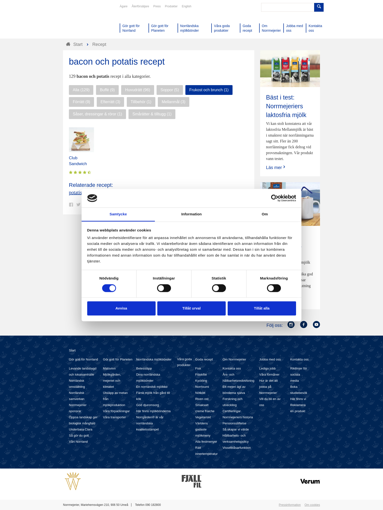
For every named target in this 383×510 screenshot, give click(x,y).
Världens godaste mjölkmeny (202, 429)
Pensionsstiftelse (234, 423)
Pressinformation (290, 505)
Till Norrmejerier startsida (81, 21)
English (186, 6)
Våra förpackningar (116, 411)
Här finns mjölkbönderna (153, 411)
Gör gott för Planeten (118, 359)
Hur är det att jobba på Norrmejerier (268, 387)
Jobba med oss (270, 359)
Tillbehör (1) (141, 102)
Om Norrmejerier (234, 359)
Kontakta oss (232, 368)
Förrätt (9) (81, 102)
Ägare (124, 6)
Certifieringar (232, 411)
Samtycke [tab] (118, 214)
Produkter (171, 6)
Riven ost (201, 399)
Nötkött (200, 393)
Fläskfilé (201, 374)
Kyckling (201, 380)
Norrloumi (202, 387)
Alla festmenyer (206, 441)
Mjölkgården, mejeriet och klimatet (112, 381)
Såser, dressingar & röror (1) (97, 114)
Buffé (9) (107, 90)
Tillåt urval (191, 308)
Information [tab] (191, 214)
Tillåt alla (262, 308)
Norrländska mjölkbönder (153, 359)
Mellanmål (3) (173, 102)
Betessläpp (144, 368)
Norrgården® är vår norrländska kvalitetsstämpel (149, 423)
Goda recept (204, 359)
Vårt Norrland (78, 441)
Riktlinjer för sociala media (298, 374)
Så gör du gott (79, 435)
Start (72, 350)
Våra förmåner (269, 374)
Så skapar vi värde (236, 429)
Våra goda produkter (184, 362)
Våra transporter (114, 417)
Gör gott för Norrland (83, 359)
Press (157, 6)
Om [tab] (265, 214)
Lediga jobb (267, 368)
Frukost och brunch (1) (209, 90)
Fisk (198, 368)
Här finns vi (298, 399)
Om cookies (312, 505)
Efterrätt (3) (110, 102)
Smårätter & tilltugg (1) (151, 114)
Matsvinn (109, 368)
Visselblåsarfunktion (237, 448)
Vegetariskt (203, 417)
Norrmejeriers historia (238, 417)
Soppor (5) (169, 90)
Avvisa (121, 308)
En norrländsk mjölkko (151, 387)
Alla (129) (81, 90)
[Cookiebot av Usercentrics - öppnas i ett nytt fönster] (274, 198)
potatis (75, 192)
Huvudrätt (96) (137, 90)
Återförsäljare (140, 6)
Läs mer (276, 167)
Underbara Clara (80, 429)
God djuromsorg (147, 405)
